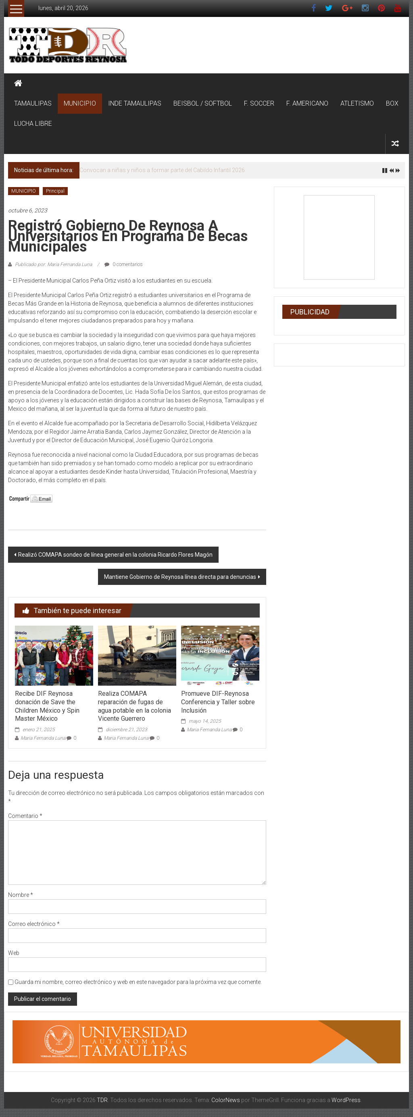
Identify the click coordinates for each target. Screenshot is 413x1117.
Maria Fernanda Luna (43, 738)
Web (13, 953)
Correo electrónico (34, 924)
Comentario (25, 816)
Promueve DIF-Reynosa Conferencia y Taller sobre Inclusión (218, 702)
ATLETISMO (357, 103)
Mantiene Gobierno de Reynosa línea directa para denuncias (180, 577)
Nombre (20, 895)
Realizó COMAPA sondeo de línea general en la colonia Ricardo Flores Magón (115, 554)
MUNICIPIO (80, 103)
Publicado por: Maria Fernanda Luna (53, 264)
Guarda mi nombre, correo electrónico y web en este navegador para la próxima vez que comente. (138, 982)
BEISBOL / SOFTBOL (202, 103)
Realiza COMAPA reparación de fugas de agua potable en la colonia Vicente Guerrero (134, 706)
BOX (392, 103)
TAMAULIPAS (33, 103)
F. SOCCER (259, 103)
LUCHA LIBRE (33, 123)
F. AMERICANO (307, 103)
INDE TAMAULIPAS (134, 103)
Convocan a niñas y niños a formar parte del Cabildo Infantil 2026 (162, 170)
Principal (55, 191)
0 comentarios (123, 264)
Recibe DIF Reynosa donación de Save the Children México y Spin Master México (47, 706)
